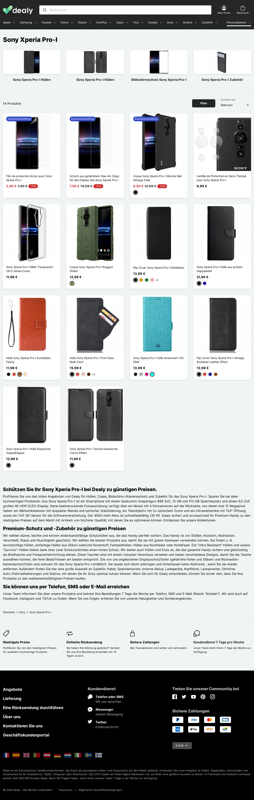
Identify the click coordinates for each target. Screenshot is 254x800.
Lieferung (12, 698)
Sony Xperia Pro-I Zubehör (222, 80)
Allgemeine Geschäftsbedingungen (100, 789)
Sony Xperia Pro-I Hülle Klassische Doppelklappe (28, 451)
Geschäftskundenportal (26, 735)
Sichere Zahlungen (144, 642)
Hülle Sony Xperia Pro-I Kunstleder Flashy (28, 360)
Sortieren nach (228, 99)
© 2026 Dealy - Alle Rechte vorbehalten (28, 789)
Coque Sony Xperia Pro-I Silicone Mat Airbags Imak (157, 178)
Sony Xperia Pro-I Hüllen (32, 80)
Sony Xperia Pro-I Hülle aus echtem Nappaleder (219, 269)
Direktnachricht (106, 727)
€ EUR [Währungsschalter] (182, 745)
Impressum (65, 789)
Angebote (12, 689)
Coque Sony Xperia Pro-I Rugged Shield (91, 269)
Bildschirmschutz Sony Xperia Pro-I (158, 80)
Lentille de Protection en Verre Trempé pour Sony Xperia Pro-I (221, 178)
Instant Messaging (109, 714)
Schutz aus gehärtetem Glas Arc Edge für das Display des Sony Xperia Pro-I (94, 178)
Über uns (11, 716)
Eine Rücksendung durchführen (33, 707)
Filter (203, 103)
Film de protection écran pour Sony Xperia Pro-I (29, 178)
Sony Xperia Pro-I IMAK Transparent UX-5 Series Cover (29, 269)
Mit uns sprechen (108, 701)
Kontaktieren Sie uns (23, 726)
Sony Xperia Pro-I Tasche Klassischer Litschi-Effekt (94, 451)
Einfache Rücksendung (84, 642)
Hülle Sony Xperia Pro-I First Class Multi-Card (92, 360)
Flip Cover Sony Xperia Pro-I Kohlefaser (158, 267)
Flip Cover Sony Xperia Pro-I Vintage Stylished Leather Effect (220, 360)
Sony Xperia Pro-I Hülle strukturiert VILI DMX (158, 360)
